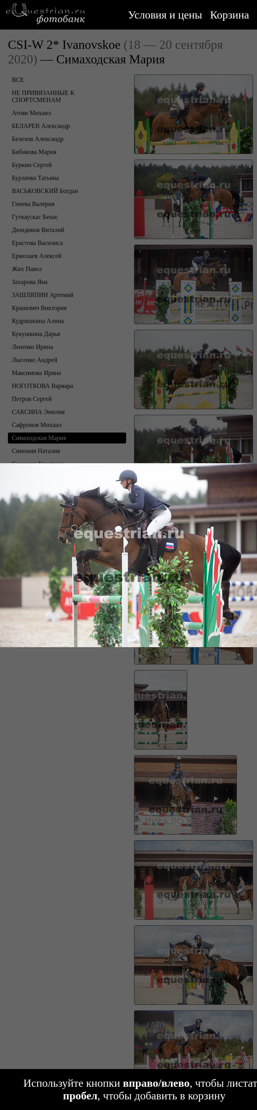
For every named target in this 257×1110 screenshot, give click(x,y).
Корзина (229, 15)
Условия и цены (165, 15)
